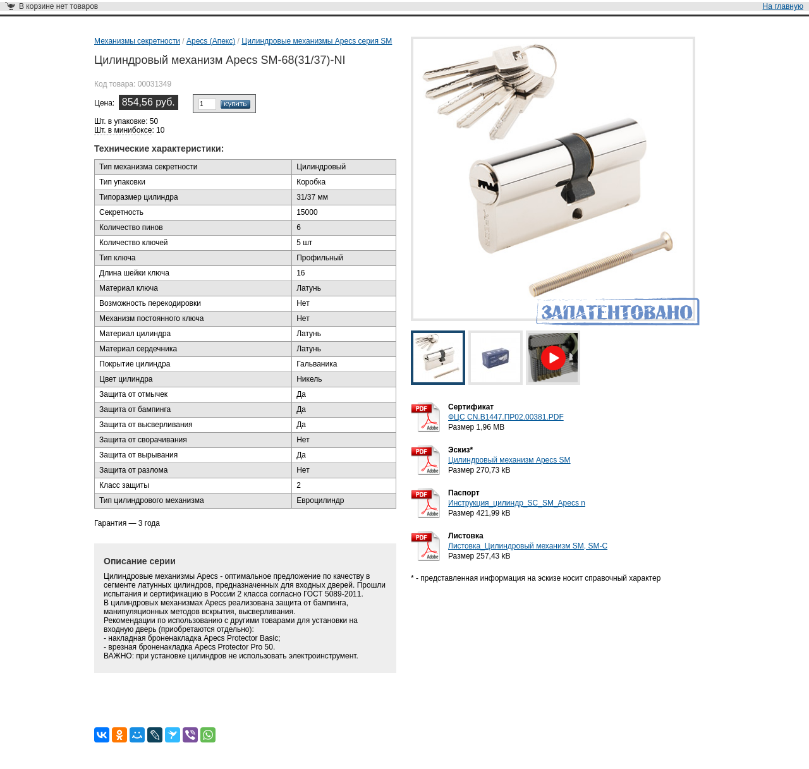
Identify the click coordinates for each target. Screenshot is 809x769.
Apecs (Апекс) (210, 41)
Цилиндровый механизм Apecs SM (509, 460)
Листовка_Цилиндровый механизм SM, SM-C (527, 546)
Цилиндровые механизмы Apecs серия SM (316, 41)
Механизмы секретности (137, 41)
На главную (783, 6)
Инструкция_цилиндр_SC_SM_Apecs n (516, 503)
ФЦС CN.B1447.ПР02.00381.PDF (506, 417)
